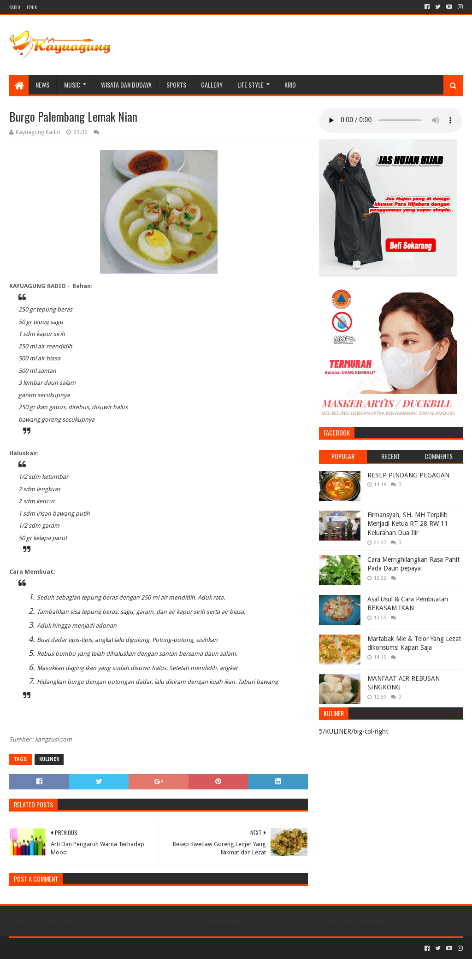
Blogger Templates (113, 948)
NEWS (42, 84)
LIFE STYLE (250, 84)
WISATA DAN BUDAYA (126, 84)
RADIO (14, 7)
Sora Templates (60, 948)
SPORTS (176, 84)
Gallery (212, 84)
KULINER (49, 759)
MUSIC (72, 84)
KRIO (290, 84)
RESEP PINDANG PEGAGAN (408, 475)
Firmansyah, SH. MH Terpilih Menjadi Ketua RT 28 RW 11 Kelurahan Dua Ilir (407, 523)
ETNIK (32, 7)
